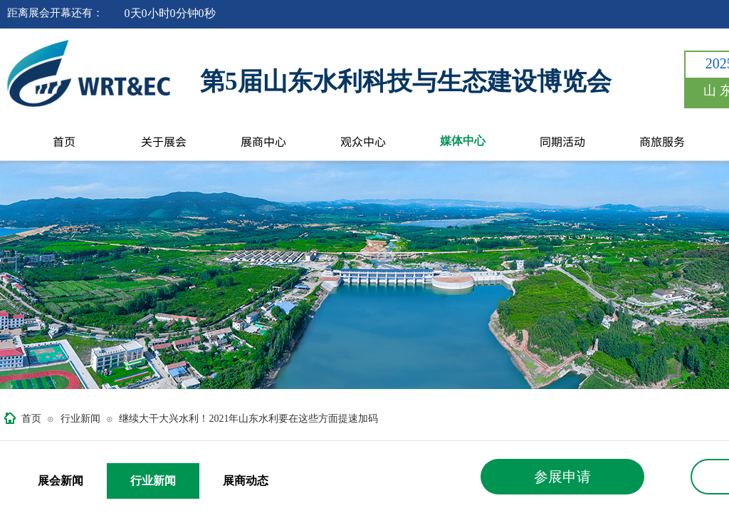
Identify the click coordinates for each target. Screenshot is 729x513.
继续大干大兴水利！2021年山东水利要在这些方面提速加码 (248, 418)
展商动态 (245, 481)
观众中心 (363, 141)
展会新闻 (60, 481)
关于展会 (164, 141)
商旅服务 (662, 141)
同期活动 (562, 141)
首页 (64, 141)
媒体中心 (463, 141)
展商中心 (263, 141)
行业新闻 (80, 418)
